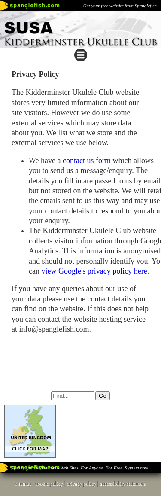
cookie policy (49, 484)
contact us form (87, 160)
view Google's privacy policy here (94, 271)
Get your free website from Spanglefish (120, 5)
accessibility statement (123, 484)
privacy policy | (82, 484)
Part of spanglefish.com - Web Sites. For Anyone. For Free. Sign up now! (80, 467)
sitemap (23, 484)
